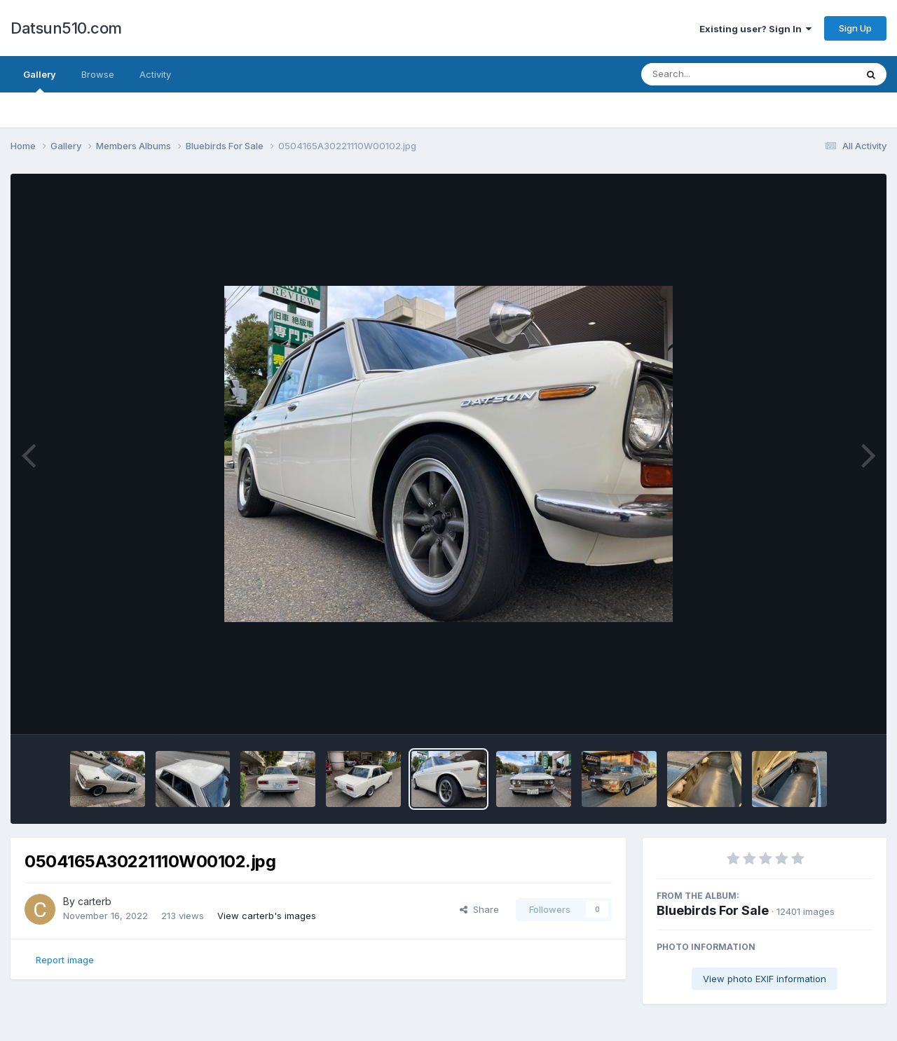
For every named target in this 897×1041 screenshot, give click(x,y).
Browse (97, 74)
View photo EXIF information (764, 978)
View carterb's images (266, 915)
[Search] (710, 74)
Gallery (39, 80)
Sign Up (855, 28)
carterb (94, 901)
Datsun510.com (66, 28)
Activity (155, 74)
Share (479, 909)
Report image (65, 959)
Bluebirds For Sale (713, 910)
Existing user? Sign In (755, 28)
